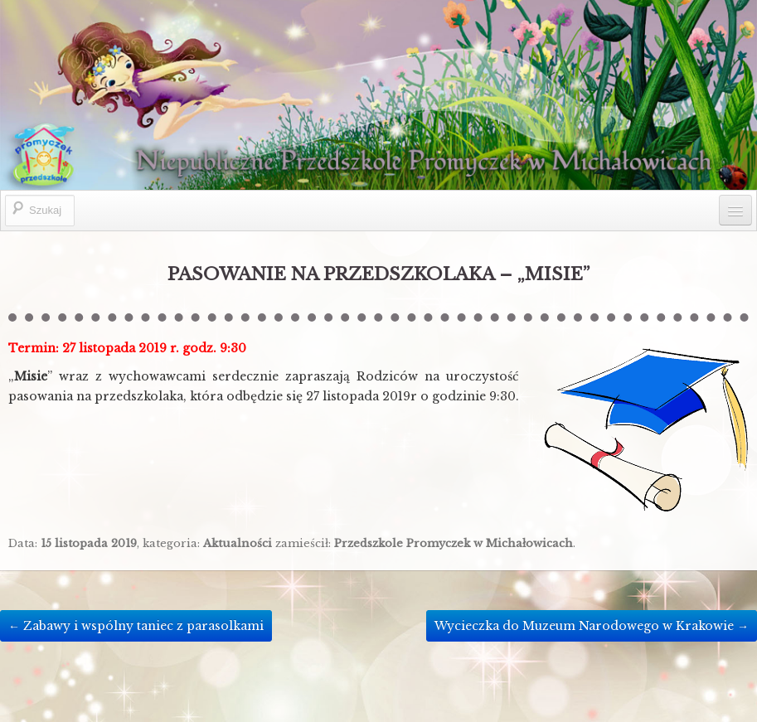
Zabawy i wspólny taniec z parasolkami (136, 625)
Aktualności (237, 543)
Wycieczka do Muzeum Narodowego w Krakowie (591, 625)
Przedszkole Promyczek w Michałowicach (453, 543)
